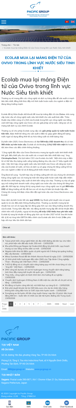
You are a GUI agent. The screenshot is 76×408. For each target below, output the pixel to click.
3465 (49, 304)
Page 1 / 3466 (4, 306)
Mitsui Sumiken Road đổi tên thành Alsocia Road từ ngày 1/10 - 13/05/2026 (39, 256)
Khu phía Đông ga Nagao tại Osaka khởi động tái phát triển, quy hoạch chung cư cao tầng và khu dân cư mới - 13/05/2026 (37, 247)
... (42, 304)
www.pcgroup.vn (43, 369)
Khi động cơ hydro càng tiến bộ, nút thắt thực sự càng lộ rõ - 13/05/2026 (37, 285)
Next (65, 304)
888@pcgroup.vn (16, 369)
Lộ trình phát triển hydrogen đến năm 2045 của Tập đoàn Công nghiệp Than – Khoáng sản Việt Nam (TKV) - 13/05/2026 (37, 260)
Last (72, 304)
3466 (57, 304)
